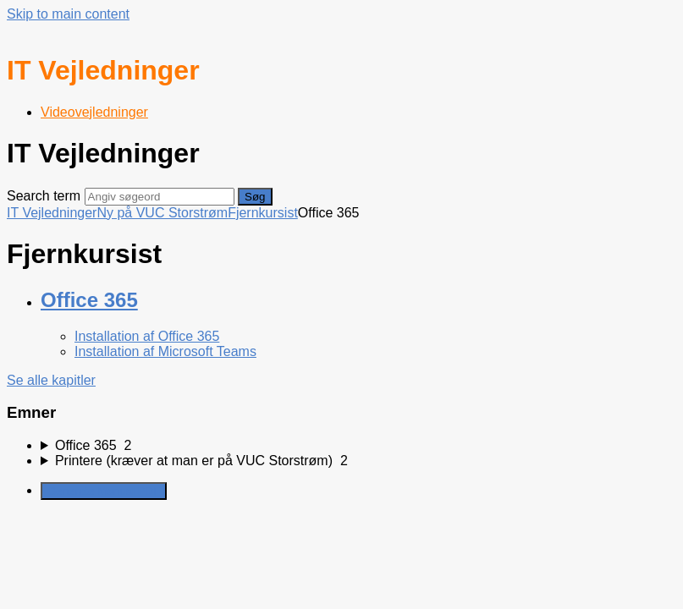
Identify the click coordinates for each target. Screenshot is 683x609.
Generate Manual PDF (103, 491)
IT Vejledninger (51, 213)
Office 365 (89, 299)
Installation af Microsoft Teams (165, 351)
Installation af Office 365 (146, 336)
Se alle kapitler (51, 380)
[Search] (159, 197)
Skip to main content (68, 14)
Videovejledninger (94, 112)
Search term (43, 196)
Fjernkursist (263, 213)
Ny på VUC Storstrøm (162, 213)
